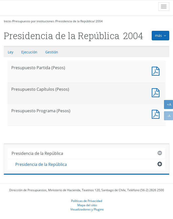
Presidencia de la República (75, 21)
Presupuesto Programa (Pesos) (157, 113)
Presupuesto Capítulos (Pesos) (157, 92)
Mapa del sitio (87, 205)
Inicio (7, 21)
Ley (10, 52)
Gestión (51, 52)
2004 (99, 21)
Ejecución (29, 52)
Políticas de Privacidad (86, 201)
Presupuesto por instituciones (33, 21)
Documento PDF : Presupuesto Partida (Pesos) (157, 70)
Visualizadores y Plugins (87, 209)
